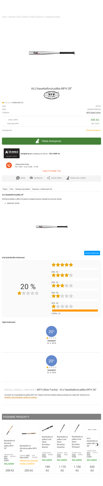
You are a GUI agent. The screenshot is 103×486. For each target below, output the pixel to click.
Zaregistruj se (25, 153)
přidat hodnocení (92, 253)
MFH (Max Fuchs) (93, 112)
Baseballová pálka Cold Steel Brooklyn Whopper (77, 441)
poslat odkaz (54, 178)
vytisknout (35, 178)
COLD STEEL (44, 455)
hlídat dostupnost (47, 141)
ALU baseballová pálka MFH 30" (92, 442)
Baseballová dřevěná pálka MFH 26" (28, 448)
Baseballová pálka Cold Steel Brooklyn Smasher (62, 441)
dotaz (20, 178)
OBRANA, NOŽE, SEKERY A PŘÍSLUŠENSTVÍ (26, 16)
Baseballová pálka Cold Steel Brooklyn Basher (47, 441)
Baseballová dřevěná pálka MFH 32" (9, 444)
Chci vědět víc (54, 153)
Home (4, 16)
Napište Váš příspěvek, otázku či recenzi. (21, 397)
